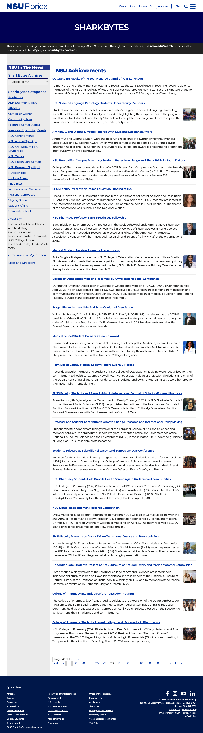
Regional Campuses (21, 194)
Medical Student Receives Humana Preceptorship (86, 250)
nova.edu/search (161, 46)
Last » (178, 663)
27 (104, 663)
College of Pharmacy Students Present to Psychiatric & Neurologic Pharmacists (106, 622)
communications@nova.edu (27, 255)
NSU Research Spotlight (24, 167)
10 (75, 663)
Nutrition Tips (17, 172)
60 (157, 663)
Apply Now (163, 6)
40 (141, 663)
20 (83, 663)
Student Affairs (18, 205)
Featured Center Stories (24, 124)
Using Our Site (189, 709)
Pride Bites (15, 183)
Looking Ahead (18, 178)
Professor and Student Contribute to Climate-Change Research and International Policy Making (117, 422)
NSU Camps (16, 156)
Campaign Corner (20, 113)
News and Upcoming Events (27, 130)
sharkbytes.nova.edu (62, 50)
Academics (15, 97)
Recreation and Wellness (24, 189)
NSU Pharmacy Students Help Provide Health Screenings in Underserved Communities (111, 479)
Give (178, 6)
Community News (20, 119)
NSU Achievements (21, 135)
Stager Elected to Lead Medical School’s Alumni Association (92, 307)
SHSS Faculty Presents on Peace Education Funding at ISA (92, 189)
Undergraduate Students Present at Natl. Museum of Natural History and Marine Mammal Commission (122, 565)
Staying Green (17, 200)
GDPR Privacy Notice (185, 713)
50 (149, 663)
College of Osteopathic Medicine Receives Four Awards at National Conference (105, 278)
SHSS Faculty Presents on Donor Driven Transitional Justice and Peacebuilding (105, 536)
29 (119, 663)
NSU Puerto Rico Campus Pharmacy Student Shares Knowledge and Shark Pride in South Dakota (118, 160)
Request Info (145, 6)
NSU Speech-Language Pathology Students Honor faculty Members (98, 103)
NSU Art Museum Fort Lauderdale (22, 148)
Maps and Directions (21, 262)
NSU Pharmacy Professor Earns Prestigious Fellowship (89, 217)
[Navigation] (192, 6)
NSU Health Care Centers (24, 161)
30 (127, 663)
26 (97, 663)
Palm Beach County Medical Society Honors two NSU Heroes (93, 364)
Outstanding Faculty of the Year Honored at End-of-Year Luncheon (97, 78)
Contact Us (174, 709)
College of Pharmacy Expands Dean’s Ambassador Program (93, 593)
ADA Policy (190, 716)
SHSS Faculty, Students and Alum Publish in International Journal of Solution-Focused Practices (117, 393)
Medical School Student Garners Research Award (85, 336)
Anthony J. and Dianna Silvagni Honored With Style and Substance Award (102, 131)
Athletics (14, 108)
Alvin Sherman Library (22, 102)
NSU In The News (25, 67)
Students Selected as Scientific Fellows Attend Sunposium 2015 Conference (103, 450)
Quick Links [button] (127, 6)
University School (19, 211)
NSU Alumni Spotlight (22, 141)
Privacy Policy (166, 713)
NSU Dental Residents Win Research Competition (86, 507)
